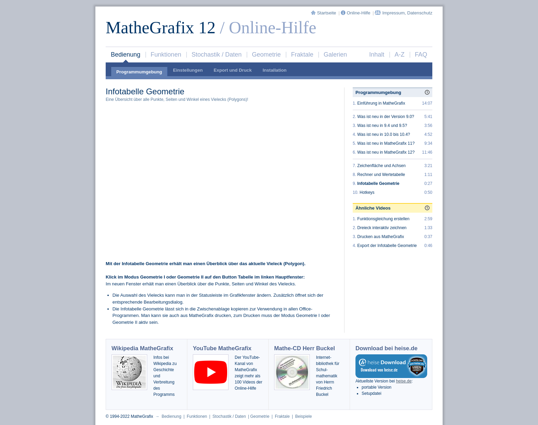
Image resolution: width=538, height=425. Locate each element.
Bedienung (125, 54)
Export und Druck (233, 70)
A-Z (400, 54)
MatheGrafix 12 (160, 27)
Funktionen (166, 54)
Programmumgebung (139, 71)
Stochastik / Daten (216, 54)
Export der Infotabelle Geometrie (387, 245)
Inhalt (376, 54)
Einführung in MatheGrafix (381, 103)
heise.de (403, 381)
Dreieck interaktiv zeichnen (381, 227)
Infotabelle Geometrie (378, 183)
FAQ (421, 54)
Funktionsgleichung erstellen (383, 218)
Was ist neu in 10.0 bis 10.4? (383, 134)
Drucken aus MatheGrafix (380, 236)
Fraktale (302, 54)
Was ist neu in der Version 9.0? (385, 116)
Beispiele (303, 416)
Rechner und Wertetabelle (381, 174)
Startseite (324, 12)
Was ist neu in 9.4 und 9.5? (382, 125)
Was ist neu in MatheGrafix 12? (385, 152)
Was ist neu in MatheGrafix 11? (385, 143)
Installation (274, 70)
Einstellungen (187, 70)
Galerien (335, 54)
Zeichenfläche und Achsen (381, 165)
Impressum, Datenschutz (403, 12)
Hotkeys (367, 192)
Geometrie (266, 54)
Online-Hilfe (356, 12)
